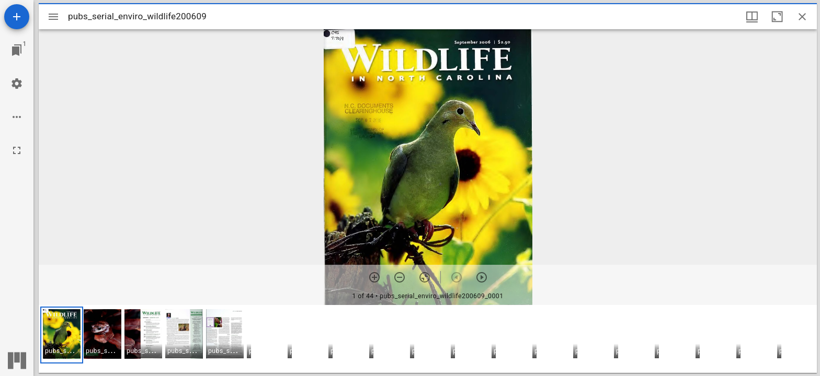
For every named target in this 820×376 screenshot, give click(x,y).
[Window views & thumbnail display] (752, 16)
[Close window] (802, 16)
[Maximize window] (777, 16)
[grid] (428, 339)
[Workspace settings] (16, 83)
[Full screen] (16, 150)
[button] (62, 335)
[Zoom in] (374, 277)
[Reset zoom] (424, 277)
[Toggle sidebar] (53, 16)
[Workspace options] (16, 117)
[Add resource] (16, 16)
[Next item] (481, 277)
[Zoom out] (399, 277)
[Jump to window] (16, 50)
